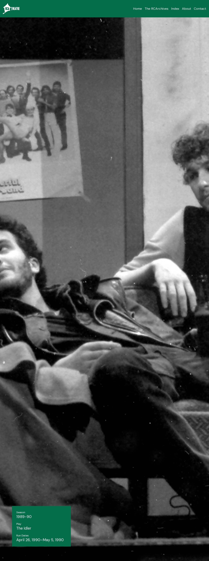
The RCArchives (156, 9)
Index (175, 9)
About (186, 9)
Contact (200, 9)
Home (137, 9)
